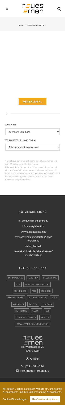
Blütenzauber (15, 298)
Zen (34, 291)
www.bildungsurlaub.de (33, 231)
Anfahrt (34, 358)
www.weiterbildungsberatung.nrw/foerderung (33, 238)
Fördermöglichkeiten (33, 226)
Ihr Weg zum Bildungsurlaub (33, 220)
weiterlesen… (32, 101)
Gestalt (36, 311)
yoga (54, 298)
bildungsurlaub (37, 298)
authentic (21, 311)
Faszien (33, 304)
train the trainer (26, 317)
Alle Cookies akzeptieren (45, 401)
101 (47, 311)
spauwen (47, 304)
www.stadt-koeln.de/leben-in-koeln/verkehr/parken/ (33, 253)
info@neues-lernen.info (34, 370)
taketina (33, 278)
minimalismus (15, 278)
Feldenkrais (50, 278)
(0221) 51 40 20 (34, 366)
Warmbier (18, 304)
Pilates (45, 317)
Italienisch (20, 291)
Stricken (46, 291)
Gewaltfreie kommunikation (33, 324)
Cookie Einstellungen (15, 401)
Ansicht (10, 124)
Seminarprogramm (35, 25)
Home (20, 25)
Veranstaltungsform (20, 140)
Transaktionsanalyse (37, 284)
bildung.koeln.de (33, 246)
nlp (18, 284)
